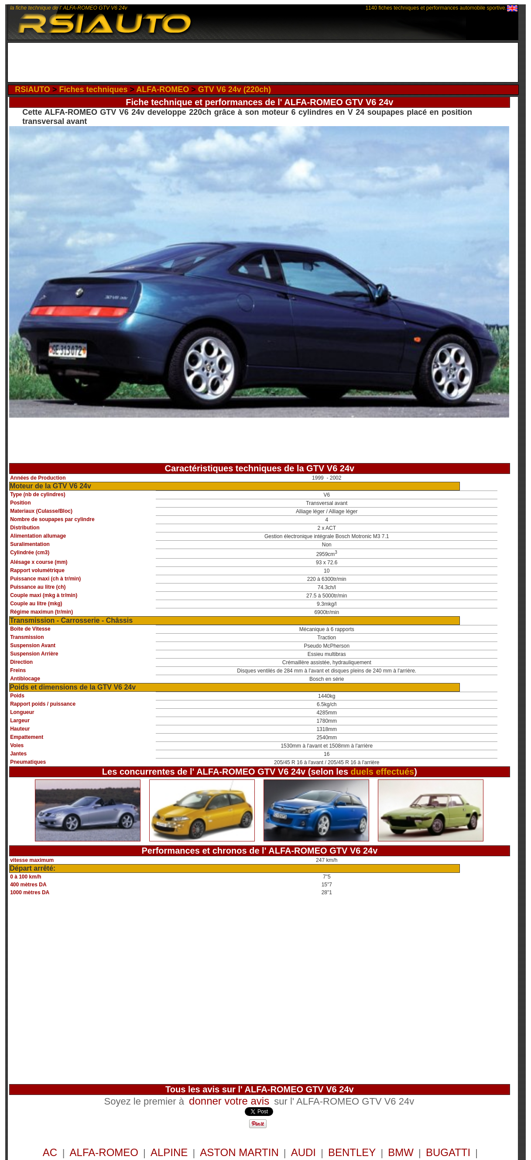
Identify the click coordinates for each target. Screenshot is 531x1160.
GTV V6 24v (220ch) (234, 89)
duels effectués (383, 771)
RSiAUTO (32, 89)
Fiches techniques (93, 89)
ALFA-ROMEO (162, 89)
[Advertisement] (263, 62)
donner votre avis (229, 1101)
